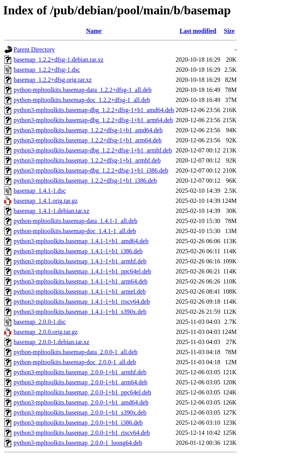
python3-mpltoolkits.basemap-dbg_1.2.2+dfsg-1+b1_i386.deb (91, 170)
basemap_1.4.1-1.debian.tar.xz (51, 211)
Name (94, 31)
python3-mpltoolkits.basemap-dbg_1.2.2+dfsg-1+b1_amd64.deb (94, 110)
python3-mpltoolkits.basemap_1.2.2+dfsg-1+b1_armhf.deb (87, 160)
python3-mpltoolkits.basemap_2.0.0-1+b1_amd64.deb (81, 402)
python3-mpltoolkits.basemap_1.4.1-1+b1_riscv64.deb (82, 301)
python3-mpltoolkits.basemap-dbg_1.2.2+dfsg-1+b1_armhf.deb (93, 150)
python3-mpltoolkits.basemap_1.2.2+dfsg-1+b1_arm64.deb (88, 140)
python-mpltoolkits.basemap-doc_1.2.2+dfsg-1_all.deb (82, 100)
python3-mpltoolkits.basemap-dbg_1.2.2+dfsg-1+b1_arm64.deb (93, 120)
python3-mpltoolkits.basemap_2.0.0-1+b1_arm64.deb (80, 382)
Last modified (198, 31)
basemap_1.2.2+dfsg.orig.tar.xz (53, 79)
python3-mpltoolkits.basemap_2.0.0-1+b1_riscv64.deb (82, 432)
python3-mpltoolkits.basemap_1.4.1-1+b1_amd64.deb (81, 241)
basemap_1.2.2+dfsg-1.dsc (47, 69)
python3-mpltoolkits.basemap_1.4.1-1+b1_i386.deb (78, 251)
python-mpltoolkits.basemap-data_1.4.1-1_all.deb (75, 221)
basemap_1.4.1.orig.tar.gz (46, 200)
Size (229, 31)
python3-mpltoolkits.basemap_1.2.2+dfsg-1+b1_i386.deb (85, 180)
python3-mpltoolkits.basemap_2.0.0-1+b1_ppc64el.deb (82, 392)
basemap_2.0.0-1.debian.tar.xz (51, 342)
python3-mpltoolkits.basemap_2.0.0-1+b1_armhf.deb (80, 372)
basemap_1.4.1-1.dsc (40, 190)
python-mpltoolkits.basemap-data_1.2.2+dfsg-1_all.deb (83, 89)
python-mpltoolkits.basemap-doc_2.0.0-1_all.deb (75, 362)
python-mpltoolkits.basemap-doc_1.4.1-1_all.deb (75, 231)
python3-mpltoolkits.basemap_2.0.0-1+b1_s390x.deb (80, 412)
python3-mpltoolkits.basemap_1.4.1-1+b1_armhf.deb (80, 261)
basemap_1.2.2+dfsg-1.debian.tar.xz (59, 59)
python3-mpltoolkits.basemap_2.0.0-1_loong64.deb (78, 442)
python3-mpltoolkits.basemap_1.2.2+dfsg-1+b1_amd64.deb (88, 130)
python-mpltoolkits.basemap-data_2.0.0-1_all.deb (75, 352)
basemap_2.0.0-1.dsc (40, 321)
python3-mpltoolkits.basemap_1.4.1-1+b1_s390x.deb (80, 311)
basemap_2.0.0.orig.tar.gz (46, 332)
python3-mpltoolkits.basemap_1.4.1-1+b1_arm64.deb (80, 281)
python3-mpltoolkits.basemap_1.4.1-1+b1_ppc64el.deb (82, 271)
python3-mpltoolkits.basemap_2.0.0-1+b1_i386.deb (78, 422)
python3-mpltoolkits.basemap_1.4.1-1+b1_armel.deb (80, 291)
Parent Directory (34, 49)
